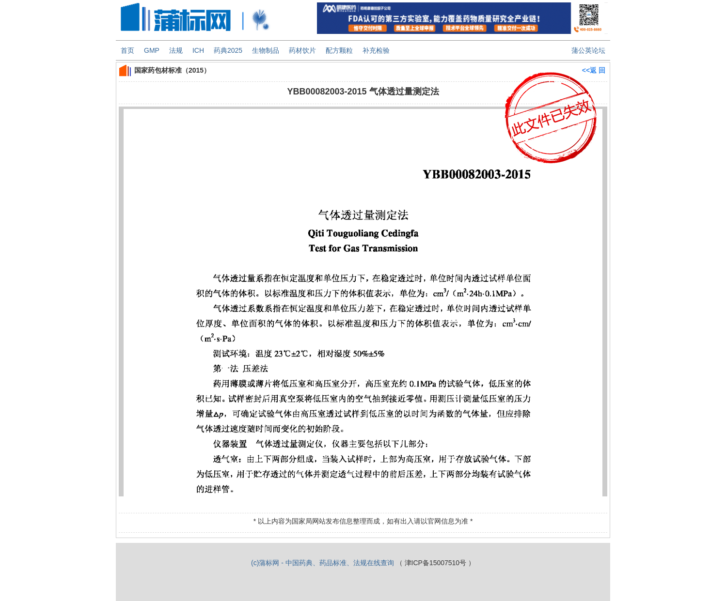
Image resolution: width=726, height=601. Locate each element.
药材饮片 (302, 50)
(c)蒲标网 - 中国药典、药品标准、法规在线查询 (322, 563)
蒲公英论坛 (588, 50)
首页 (127, 50)
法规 (176, 50)
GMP (151, 50)
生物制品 (265, 50)
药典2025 (228, 50)
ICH (198, 50)
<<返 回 (593, 70)
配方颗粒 (339, 50)
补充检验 (376, 50)
